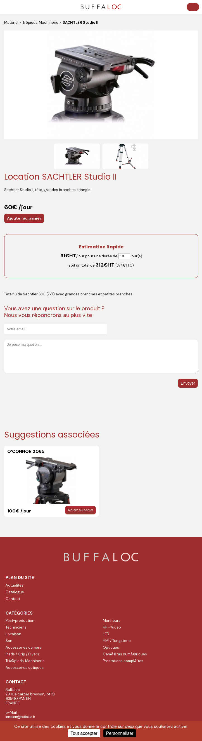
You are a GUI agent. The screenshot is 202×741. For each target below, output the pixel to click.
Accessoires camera (24, 647)
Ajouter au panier (24, 218)
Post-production (20, 620)
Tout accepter (84, 733)
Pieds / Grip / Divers (22, 654)
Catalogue (15, 592)
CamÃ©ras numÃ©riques (125, 654)
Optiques (111, 647)
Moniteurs (111, 620)
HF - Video (112, 627)
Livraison (13, 634)
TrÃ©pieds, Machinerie (25, 660)
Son (9, 640)
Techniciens (16, 627)
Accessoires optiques (25, 667)
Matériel (11, 22)
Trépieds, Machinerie (40, 22)
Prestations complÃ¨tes (123, 660)
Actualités (14, 585)
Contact (13, 598)
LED (106, 634)
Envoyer (188, 383)
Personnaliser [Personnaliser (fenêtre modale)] (120, 733)
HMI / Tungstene (117, 640)
